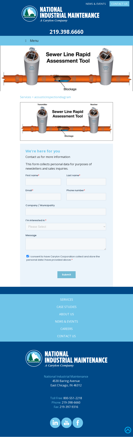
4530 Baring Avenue (66, 381)
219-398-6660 (71, 402)
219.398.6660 (66, 31)
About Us (66, 314)
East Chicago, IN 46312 (66, 385)
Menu (31, 40)
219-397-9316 (69, 407)
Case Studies (67, 307)
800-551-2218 (72, 398)
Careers (66, 329)
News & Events (96, 3)
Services (25, 97)
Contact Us (119, 3)
